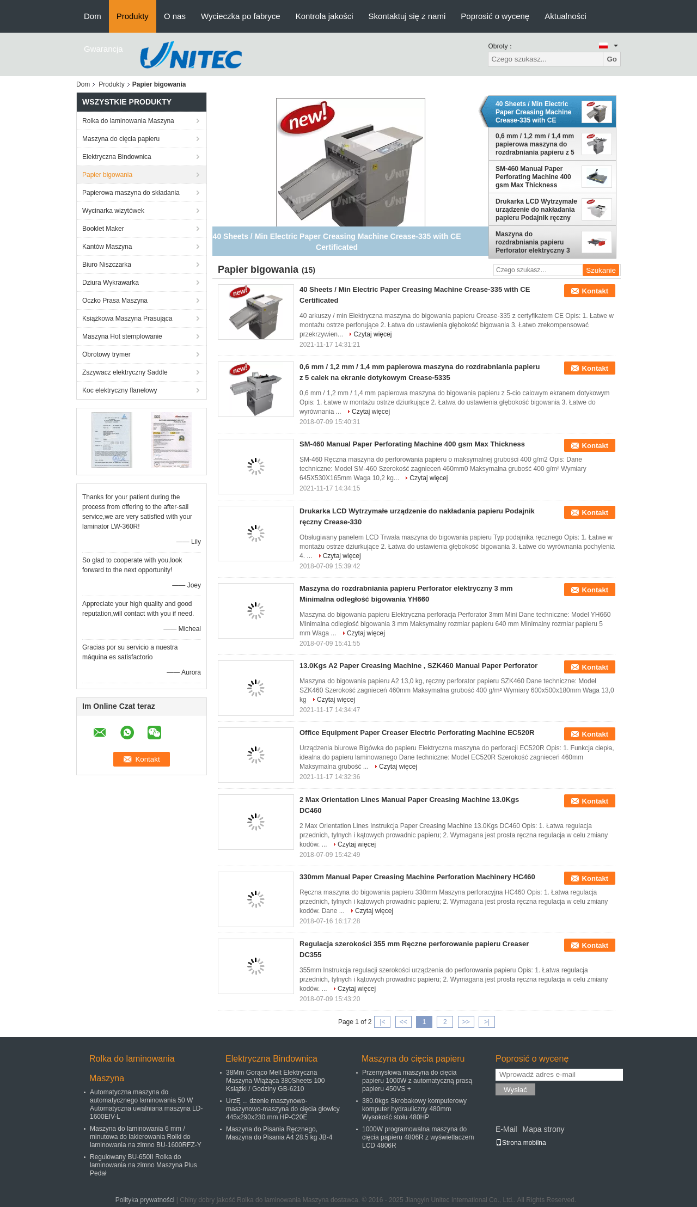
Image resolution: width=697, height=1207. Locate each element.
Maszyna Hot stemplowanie (122, 336)
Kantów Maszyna (107, 246)
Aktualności (565, 16)
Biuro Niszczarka (106, 264)
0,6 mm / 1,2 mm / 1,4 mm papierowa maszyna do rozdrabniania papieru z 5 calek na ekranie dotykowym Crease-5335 (535, 144)
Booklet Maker (103, 228)
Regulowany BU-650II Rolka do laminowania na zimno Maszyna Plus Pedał (143, 1165)
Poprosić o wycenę (495, 16)
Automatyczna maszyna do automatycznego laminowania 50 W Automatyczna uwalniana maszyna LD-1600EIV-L (146, 1104)
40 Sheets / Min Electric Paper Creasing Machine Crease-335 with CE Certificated (533, 112)
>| (487, 1022)
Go (612, 59)
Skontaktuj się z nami (407, 16)
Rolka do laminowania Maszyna (128, 121)
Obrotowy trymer (106, 354)
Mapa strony (543, 1129)
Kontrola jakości (324, 16)
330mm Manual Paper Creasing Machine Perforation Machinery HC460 (417, 877)
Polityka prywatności (145, 1200)
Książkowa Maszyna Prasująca (127, 318)
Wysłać (515, 1090)
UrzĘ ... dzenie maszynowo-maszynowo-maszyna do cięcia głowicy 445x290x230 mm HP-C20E (283, 1109)
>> (466, 1022)
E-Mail (506, 1129)
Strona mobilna (521, 1143)
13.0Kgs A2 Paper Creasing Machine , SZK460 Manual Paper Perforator (418, 665)
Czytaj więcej (372, 334)
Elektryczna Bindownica (116, 157)
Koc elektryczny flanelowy (119, 390)
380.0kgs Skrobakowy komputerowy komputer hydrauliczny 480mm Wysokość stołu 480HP (414, 1109)
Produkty (133, 16)
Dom (92, 16)
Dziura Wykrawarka (110, 282)
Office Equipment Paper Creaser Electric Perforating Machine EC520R (416, 732)
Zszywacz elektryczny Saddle (125, 372)
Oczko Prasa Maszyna (115, 300)
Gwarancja (103, 48)
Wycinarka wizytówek (113, 211)
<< (403, 1022)
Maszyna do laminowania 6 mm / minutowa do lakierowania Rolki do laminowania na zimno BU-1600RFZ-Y (145, 1137)
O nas (175, 16)
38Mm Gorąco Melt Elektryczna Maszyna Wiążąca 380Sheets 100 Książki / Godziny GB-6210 (275, 1081)
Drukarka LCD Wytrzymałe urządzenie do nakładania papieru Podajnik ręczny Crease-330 (536, 210)
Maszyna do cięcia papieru (121, 139)
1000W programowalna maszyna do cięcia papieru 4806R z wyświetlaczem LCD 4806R (418, 1137)
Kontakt (595, 291)
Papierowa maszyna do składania (131, 193)
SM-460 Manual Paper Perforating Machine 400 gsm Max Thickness (533, 177)
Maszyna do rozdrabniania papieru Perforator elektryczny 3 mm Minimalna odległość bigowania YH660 (534, 242)
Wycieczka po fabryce (240, 16)
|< (382, 1022)
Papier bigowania (107, 175)
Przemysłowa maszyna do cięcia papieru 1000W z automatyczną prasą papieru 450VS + (417, 1081)
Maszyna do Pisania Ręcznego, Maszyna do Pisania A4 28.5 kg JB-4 (279, 1133)
